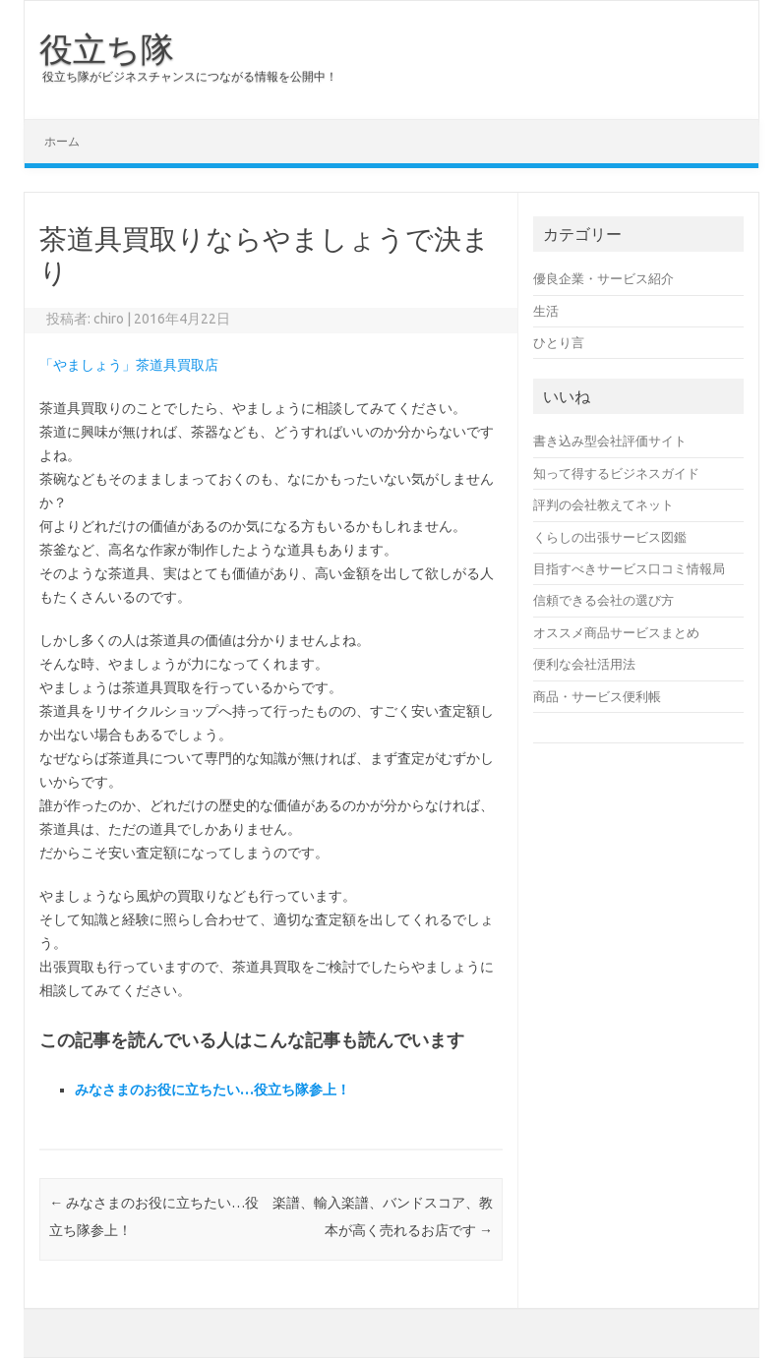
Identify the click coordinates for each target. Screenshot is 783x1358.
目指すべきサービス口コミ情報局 (629, 568)
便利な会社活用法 (584, 664)
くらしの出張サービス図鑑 (610, 537)
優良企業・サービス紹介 (603, 278)
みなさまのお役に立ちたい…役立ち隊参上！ (212, 1089)
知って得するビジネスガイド (616, 473)
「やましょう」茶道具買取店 (128, 365)
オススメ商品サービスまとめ (616, 632)
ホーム (62, 141)
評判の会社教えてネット (603, 504)
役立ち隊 (106, 48)
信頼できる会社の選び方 (603, 600)
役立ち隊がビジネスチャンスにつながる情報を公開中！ (189, 76)
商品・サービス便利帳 (597, 696)
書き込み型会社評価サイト (610, 440)
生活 (546, 311)
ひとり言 (558, 342)
